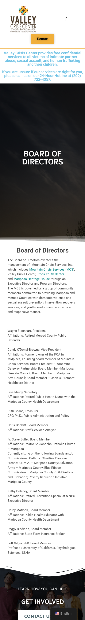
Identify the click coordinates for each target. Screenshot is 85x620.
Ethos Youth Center (50, 274)
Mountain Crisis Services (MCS (51, 269)
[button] (66, 19)
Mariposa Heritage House (31, 279)
